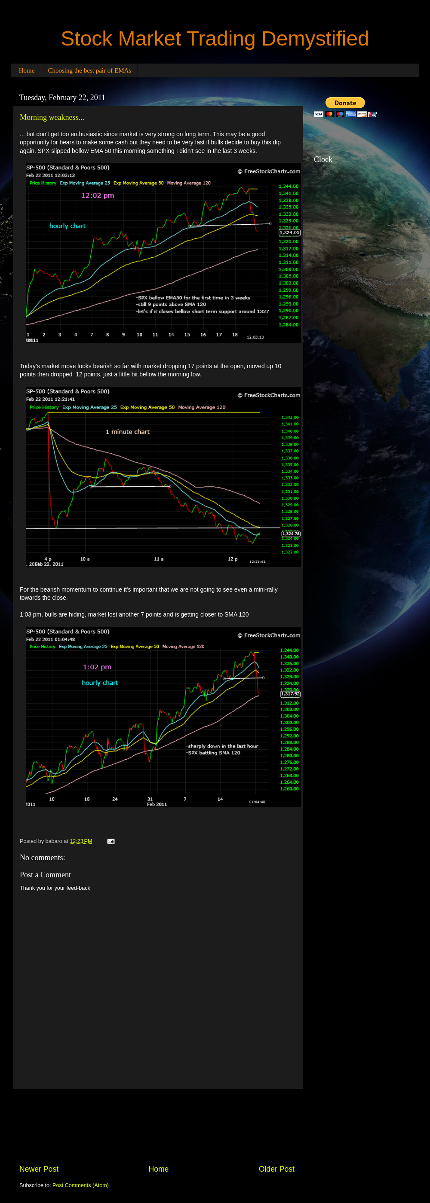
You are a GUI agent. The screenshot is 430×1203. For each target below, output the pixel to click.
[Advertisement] (157, 1126)
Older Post (277, 1169)
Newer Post (38, 1169)
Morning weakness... (52, 117)
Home (27, 70)
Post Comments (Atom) (80, 1185)
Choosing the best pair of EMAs (89, 70)
